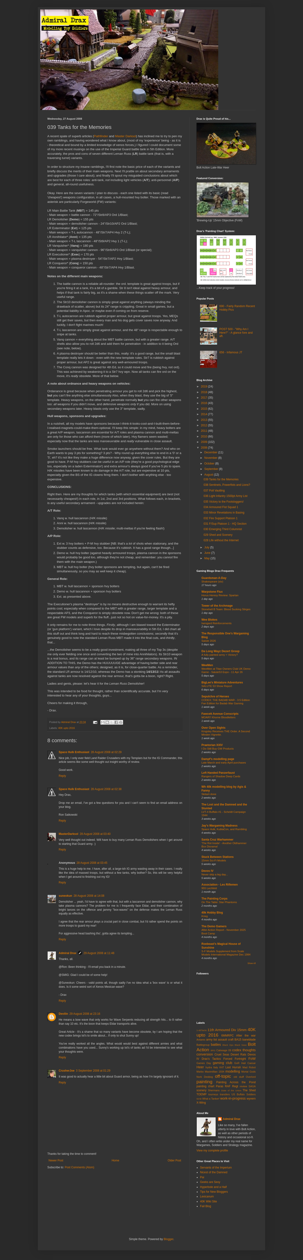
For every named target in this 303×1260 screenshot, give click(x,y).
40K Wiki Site (208, 1201)
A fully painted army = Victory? (219, 654)
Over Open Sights (213, 727)
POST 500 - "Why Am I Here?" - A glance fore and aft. (236, 333)
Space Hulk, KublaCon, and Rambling (224, 829)
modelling (232, 1071)
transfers (225, 1094)
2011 (204, 430)
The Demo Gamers (214, 926)
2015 (204, 408)
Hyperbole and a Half (213, 1187)
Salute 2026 (208, 640)
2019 (204, 386)
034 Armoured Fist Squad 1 (221, 507)
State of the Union (231, 1090)
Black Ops (228, 1045)
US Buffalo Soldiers (244, 1094)
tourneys (213, 1094)
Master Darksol (125, 136)
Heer (200, 1067)
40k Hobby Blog (212, 912)
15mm (241, 1030)
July (207, 547)
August (209, 474)
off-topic (223, 1076)
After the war (246, 1035)
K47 (221, 1067)
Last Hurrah (233, 1067)
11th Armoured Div (222, 1030)
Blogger (168, 1239)
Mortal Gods (248, 1071)
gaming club (222, 1063)
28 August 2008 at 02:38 (106, 789)
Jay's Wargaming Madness (219, 825)
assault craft (226, 1039)
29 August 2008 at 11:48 (99, 953)
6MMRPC (227, 1035)
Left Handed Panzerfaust (218, 772)
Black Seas (241, 1045)
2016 (204, 403)
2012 (204, 425)
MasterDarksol (68, 834)
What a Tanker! (210, 1098)
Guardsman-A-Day (213, 578)
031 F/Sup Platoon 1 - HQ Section (225, 523)
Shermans (213, 1090)
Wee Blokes (209, 619)
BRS (213, 1050)
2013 (204, 420)
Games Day (203, 1063)
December (211, 452)
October (209, 463)
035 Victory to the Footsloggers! (224, 501)
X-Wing (201, 1102)
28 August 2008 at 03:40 (95, 834)
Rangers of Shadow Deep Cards (220, 776)
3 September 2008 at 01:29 (93, 1070)
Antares (200, 1039)
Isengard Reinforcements (216, 623)
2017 (204, 397)
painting (204, 1081)
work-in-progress (233, 1098)
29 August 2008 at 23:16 (84, 1013)
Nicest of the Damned (213, 1172)
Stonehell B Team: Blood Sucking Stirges (225, 609)
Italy (215, 1067)
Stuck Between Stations (217, 857)
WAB (199, 1098)
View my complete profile (212, 1150)
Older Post (174, 1160)
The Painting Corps (214, 898)
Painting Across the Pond (236, 1082)
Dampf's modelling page (217, 759)
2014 (204, 414)
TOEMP (201, 1094)
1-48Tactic (201, 1030)
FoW (252, 1058)
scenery (201, 1090)
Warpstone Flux (212, 591)
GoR (236, 1063)
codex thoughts (244, 1050)
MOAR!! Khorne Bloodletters (218, 717)
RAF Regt (231, 1086)
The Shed (249, 1090)
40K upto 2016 (66, 728)
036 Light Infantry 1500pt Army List (225, 496)
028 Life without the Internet (221, 540)
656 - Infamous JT (230, 352)
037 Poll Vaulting (214, 490)
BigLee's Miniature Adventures (222, 682)
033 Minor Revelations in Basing (224, 512)
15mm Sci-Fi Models (213, 860)
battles (216, 1044)
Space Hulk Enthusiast (74, 752)
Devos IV (207, 871)
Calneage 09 (223, 1050)
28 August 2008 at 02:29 (106, 752)
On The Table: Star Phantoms (219, 902)
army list (211, 1039)
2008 (204, 447)
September (211, 469)
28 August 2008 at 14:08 (89, 895)
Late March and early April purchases (223, 762)
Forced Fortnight (234, 1058)
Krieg (204, 916)
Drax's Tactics (211, 1058)
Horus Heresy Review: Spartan (219, 595)
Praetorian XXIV (212, 745)
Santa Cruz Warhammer (217, 839)
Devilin (63, 1013)
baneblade (249, 1039)
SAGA (252, 1086)
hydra (208, 1067)
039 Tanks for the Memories (221, 479)
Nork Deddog (204, 1076)
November (211, 457)
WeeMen (207, 665)
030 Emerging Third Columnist (223, 529)
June (207, 553)
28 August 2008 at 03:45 (91, 862)
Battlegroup (202, 1044)
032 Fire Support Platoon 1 (220, 518)
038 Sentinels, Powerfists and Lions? (227, 485)
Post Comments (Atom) (79, 1167)
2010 (204, 436)
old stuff (239, 1076)
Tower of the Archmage (217, 605)
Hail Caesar (248, 1063)
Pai (202, 1177)
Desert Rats (238, 1054)
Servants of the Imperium (216, 1167)
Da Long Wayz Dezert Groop (220, 651)
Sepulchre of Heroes (215, 696)
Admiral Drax (67, 953)
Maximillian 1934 (214, 1071)
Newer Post (56, 1160)
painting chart (205, 1086)
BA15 (237, 1039)
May (207, 558)
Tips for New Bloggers (214, 1191)
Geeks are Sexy (210, 1182)
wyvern (251, 1098)
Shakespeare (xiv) (212, 581)
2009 (204, 442)
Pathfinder (101, 136)
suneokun (65, 895)
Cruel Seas (221, 1054)
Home (115, 1160)
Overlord (251, 1076)
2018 (204, 392)
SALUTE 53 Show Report (216, 686)
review (243, 1086)
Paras (219, 1086)
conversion (204, 1054)
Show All (251, 963)
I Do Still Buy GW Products (217, 748)
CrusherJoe (67, 1070)
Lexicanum (207, 1196)
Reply (62, 776)
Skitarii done (208, 794)
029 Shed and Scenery (218, 535)
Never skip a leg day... (214, 874)
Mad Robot (249, 1067)
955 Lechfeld (209, 888)
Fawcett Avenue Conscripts (219, 713)
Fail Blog (205, 1206)
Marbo (200, 1071)
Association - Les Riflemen (219, 884)
